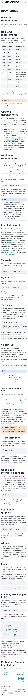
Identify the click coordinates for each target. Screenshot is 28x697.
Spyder (14, 480)
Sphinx (11, 692)
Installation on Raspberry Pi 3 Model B (12, 669)
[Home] (2, 7)
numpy (3, 26)
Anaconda (9, 242)
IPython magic (15, 482)
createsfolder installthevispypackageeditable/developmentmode (14, 325)
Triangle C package (16, 137)
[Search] (21, 2)
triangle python (11, 139)
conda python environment (8, 254)
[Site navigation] (2, 2)
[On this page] (25, 2)
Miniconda (4, 250)
